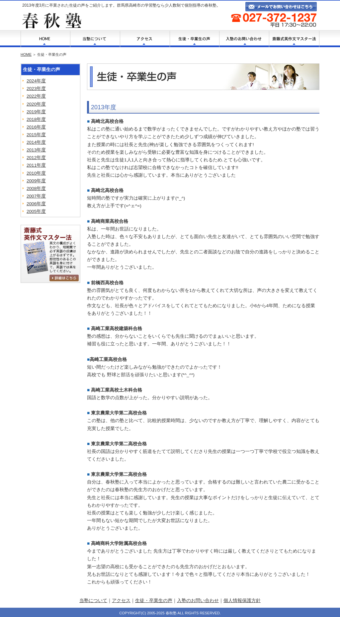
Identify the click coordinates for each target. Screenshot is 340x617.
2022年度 (36, 96)
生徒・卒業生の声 (153, 600)
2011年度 (36, 165)
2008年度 (36, 188)
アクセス (121, 600)
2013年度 (36, 149)
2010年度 (36, 173)
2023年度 (36, 88)
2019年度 (36, 111)
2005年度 (36, 211)
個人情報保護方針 (242, 600)
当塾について (93, 600)
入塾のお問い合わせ (198, 600)
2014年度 (36, 142)
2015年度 (36, 134)
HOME (26, 54)
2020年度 (36, 104)
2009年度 (36, 180)
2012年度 (36, 157)
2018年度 (36, 119)
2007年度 (36, 196)
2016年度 (36, 127)
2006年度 (36, 203)
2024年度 (36, 80)
